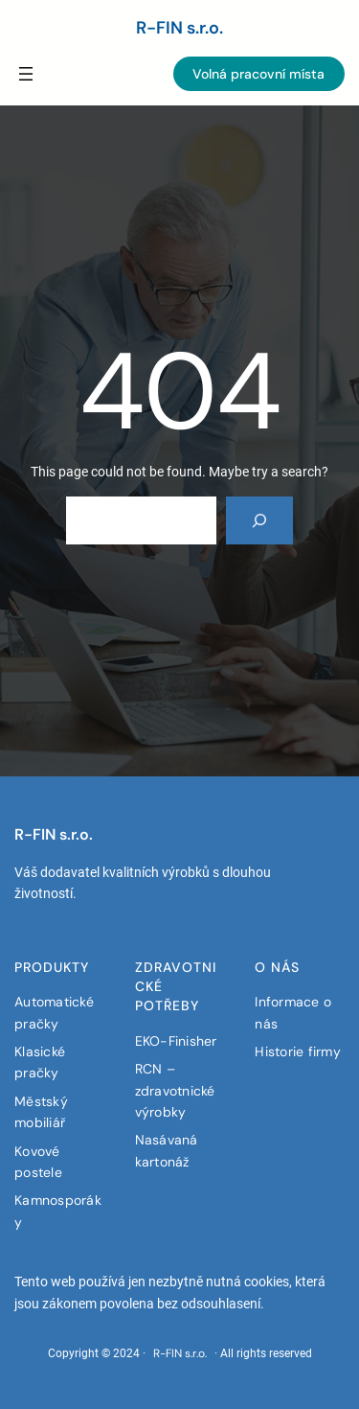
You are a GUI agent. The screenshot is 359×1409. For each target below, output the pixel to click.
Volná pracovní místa (258, 73)
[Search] (260, 520)
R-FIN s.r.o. (179, 27)
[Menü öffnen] (25, 73)
